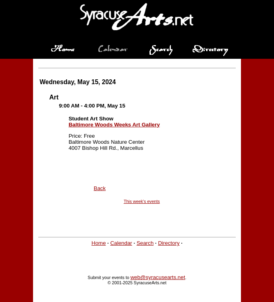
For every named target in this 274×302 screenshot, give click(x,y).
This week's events (142, 201)
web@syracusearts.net (158, 277)
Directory (168, 243)
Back (100, 188)
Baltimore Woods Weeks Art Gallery (114, 125)
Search (145, 243)
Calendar (121, 243)
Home (98, 243)
